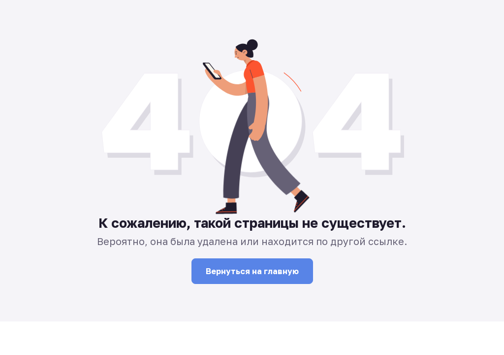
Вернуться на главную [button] (252, 271)
